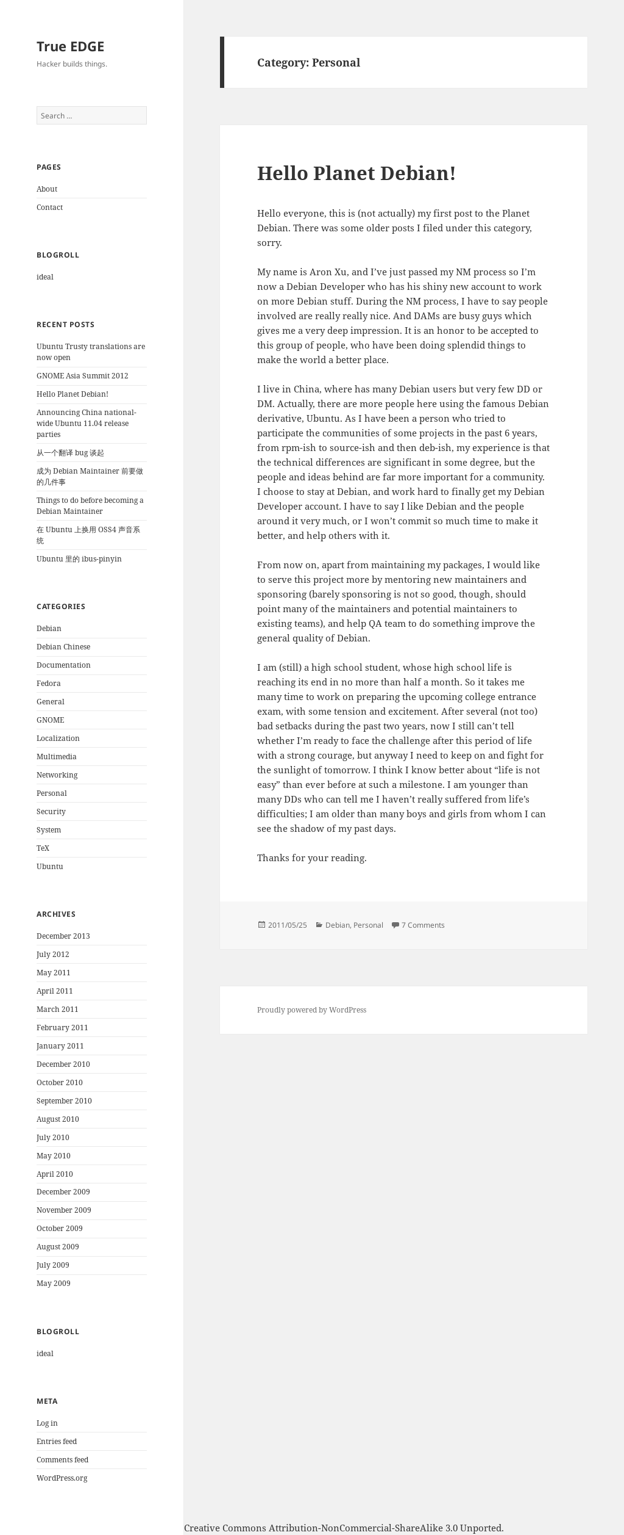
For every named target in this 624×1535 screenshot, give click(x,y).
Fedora (49, 683)
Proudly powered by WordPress (311, 1010)
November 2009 (64, 1210)
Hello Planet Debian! (72, 394)
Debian (49, 628)
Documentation (64, 665)
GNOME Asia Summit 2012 (83, 375)
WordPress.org (62, 1478)
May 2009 (54, 1283)
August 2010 (58, 1119)
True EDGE (70, 46)
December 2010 (63, 1064)
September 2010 (64, 1101)
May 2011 (54, 972)
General (51, 701)
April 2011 (55, 991)
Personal (52, 793)
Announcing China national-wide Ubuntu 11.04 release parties (86, 423)
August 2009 (58, 1246)
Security (51, 811)
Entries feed (57, 1441)
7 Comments (423, 925)
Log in (47, 1423)
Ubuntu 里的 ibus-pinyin (79, 559)
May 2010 (54, 1155)
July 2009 (53, 1265)
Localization (58, 738)
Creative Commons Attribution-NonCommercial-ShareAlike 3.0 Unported (343, 1528)
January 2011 (60, 1046)
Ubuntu (50, 866)
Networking (57, 775)
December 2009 (63, 1191)
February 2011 (62, 1027)
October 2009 (60, 1228)
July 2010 (53, 1137)
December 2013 (63, 936)
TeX (43, 848)
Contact (50, 207)
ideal (45, 277)
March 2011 (58, 1009)
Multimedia (57, 756)
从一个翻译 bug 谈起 (70, 452)
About (47, 189)
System (49, 830)
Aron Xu (78, 1528)
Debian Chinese (63, 646)
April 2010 (55, 1174)
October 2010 (60, 1082)
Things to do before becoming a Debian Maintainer (90, 505)
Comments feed (62, 1459)
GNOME (50, 720)
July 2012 (53, 954)
